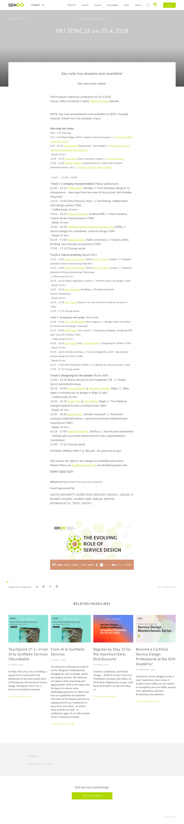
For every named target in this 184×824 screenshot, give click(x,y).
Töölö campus (99, 101)
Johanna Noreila (77, 213)
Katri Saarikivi (70, 146)
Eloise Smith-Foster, (75, 259)
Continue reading (18, 696)
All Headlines (18, 19)
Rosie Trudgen (100, 259)
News (126, 5)
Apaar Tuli (74, 401)
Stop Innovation (115, 159)
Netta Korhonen (78, 431)
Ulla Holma (91, 401)
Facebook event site (84, 465)
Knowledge (112, 5)
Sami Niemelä (71, 289)
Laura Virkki (75, 414)
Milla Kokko (71, 330)
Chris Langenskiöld (74, 322)
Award (97, 5)
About (138, 5)
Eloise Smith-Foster (75, 268)
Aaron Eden (71, 159)
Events (85, 5)
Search (148, 5)
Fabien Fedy (75, 188)
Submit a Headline (92, 795)
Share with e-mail (57, 586)
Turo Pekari (71, 302)
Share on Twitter (43, 586)
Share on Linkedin (37, 586)
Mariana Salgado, (99, 388)
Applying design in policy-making (94, 167)
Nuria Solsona (76, 239)
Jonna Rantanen (90, 343)
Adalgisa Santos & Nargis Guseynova (90, 226)
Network (71, 5)
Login (169, 5)
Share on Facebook (50, 586)
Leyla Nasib (71, 343)
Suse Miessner (76, 388)
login (37, 763)
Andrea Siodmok (73, 163)
